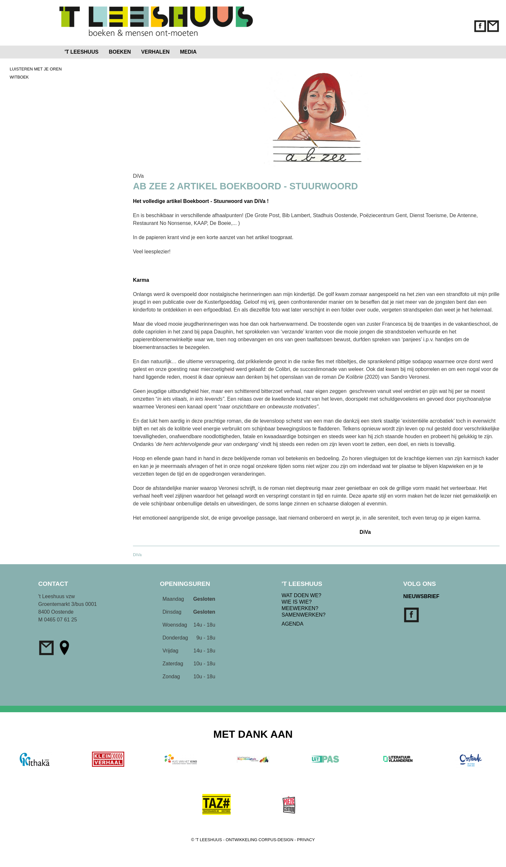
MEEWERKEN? (300, 608)
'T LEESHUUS (81, 52)
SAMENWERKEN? (304, 615)
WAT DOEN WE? (301, 595)
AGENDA (293, 624)
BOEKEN (120, 52)
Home (215, 50)
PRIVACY (306, 839)
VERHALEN (155, 52)
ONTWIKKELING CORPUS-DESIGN (259, 839)
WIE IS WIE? (297, 602)
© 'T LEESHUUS (206, 839)
